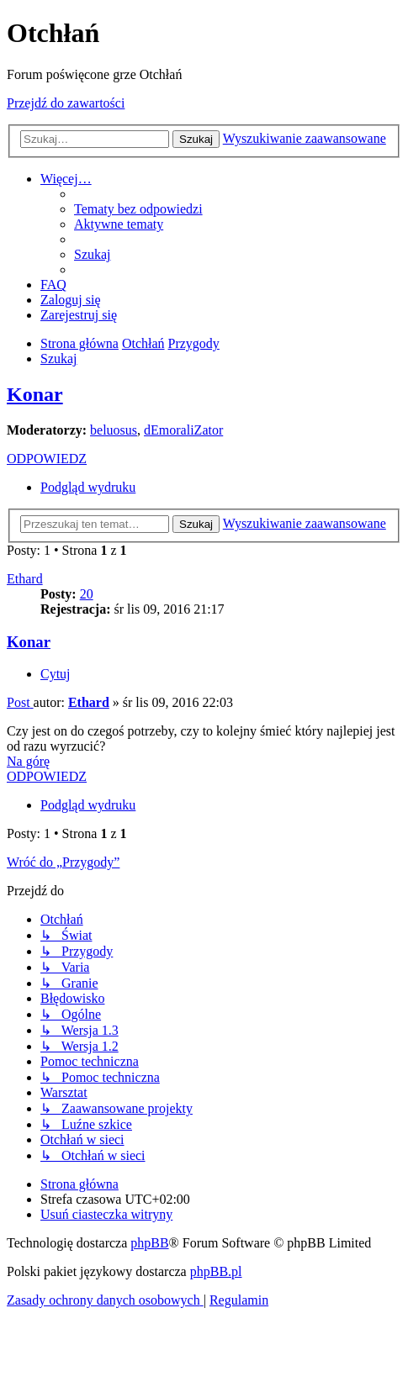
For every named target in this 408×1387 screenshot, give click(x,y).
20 (86, 594)
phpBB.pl (216, 1271)
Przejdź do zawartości (66, 103)
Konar (35, 394)
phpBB (149, 1243)
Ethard (25, 579)
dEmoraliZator (183, 430)
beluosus (113, 430)
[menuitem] (138, 209)
